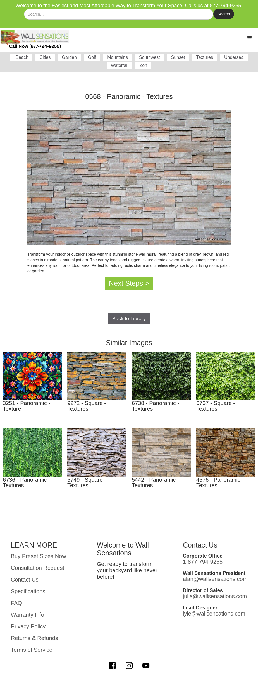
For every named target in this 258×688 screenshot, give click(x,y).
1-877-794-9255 (203, 562)
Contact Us (25, 579)
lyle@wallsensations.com (214, 614)
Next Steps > (129, 283)
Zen (143, 65)
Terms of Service (31, 650)
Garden (69, 57)
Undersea (233, 57)
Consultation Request (37, 568)
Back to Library (129, 318)
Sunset (178, 57)
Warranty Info (27, 615)
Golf (92, 57)
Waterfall (119, 65)
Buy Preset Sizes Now (38, 556)
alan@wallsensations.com (215, 579)
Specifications (28, 591)
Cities (45, 57)
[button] (249, 38)
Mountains (117, 57)
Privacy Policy (28, 626)
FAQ (16, 603)
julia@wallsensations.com (215, 596)
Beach (21, 57)
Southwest (149, 57)
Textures (204, 57)
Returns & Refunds (34, 638)
